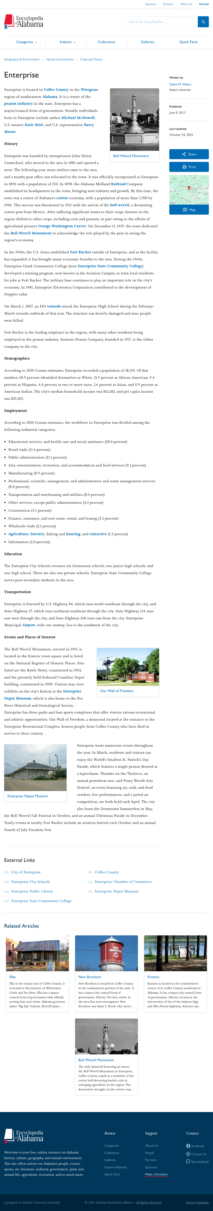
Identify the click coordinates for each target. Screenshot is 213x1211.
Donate (204, 4)
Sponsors (150, 4)
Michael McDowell (78, 117)
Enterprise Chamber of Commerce (123, 881)
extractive (98, 533)
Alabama (49, 96)
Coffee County (56, 89)
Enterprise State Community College (110, 266)
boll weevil (119, 204)
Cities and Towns (91, 59)
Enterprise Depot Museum (117, 891)
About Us (186, 4)
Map (189, 209)
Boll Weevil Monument (31, 233)
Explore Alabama (115, 1167)
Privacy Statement (197, 1202)
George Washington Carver (62, 226)
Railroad (118, 183)
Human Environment (59, 59)
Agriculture (18, 533)
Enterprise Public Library (32, 891)
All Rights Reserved (148, 1202)
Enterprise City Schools (30, 881)
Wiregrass (89, 89)
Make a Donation (156, 1174)
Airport (28, 624)
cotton (62, 197)
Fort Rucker (80, 252)
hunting (73, 533)
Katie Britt (34, 124)
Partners (168, 4)
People (149, 1152)
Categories (24, 42)
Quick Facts (189, 42)
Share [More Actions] (189, 153)
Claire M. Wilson (180, 84)
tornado (54, 306)
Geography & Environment (21, 59)
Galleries (147, 42)
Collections (106, 42)
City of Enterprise (26, 872)
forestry (37, 533)
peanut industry (18, 103)
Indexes (66, 42)
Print (189, 167)
